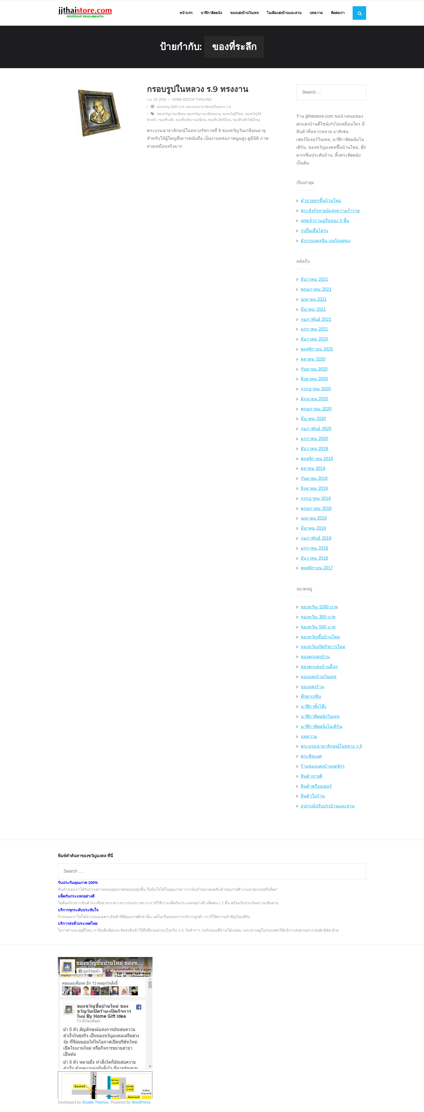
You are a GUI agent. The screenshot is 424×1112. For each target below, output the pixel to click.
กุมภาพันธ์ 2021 (316, 320)
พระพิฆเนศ (311, 756)
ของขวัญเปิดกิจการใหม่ (323, 647)
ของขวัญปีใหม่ (233, 114)
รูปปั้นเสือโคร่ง (314, 231)
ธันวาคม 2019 (314, 449)
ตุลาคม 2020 (313, 359)
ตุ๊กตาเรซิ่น (311, 697)
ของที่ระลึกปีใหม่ (219, 120)
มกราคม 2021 (314, 330)
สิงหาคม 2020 (314, 379)
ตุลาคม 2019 (313, 469)
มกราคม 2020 (314, 439)
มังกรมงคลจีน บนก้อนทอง (325, 241)
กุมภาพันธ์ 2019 (316, 538)
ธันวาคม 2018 (314, 558)
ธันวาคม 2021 (314, 280)
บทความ (309, 737)
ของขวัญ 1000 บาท (170, 107)
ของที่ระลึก (166, 120)
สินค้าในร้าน (313, 796)
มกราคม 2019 (314, 548)
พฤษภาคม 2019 (316, 509)
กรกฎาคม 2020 (316, 389)
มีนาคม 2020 (313, 419)
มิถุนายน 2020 (314, 399)
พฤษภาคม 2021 (316, 290)
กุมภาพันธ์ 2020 (316, 429)
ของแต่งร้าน (312, 687)
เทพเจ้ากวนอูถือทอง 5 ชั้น (325, 221)
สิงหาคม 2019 (314, 489)
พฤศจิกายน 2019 (317, 459)
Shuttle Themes (95, 1103)
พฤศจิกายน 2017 (317, 568)
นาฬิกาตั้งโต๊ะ (314, 707)
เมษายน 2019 (314, 519)
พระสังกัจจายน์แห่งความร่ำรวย (330, 211)
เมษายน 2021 (314, 300)
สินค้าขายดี (311, 776)
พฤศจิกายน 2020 (317, 349)
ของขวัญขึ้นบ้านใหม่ (320, 637)
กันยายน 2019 (314, 479)
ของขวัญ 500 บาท (318, 627)
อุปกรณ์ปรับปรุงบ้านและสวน (328, 806)
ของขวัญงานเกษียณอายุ (204, 114)
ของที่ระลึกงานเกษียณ (191, 120)
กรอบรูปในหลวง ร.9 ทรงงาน (197, 90)
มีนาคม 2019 (313, 528)
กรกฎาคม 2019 (316, 499)
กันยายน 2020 (314, 369)
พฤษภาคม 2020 (316, 409)
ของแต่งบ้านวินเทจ (318, 677)
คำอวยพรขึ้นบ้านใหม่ (321, 201)
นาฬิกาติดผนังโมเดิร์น (321, 727)
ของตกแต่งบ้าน (315, 657)
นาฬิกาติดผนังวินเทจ (320, 717)
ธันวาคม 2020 (314, 339)
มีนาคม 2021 (313, 310)
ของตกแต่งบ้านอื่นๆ (319, 667)
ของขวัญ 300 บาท (318, 617)
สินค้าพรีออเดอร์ (316, 786)
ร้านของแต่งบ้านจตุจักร (323, 766)
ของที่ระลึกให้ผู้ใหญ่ (246, 120)
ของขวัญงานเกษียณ (171, 114)
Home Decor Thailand (191, 100)
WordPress (141, 1103)
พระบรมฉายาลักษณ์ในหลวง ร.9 (208, 107)
